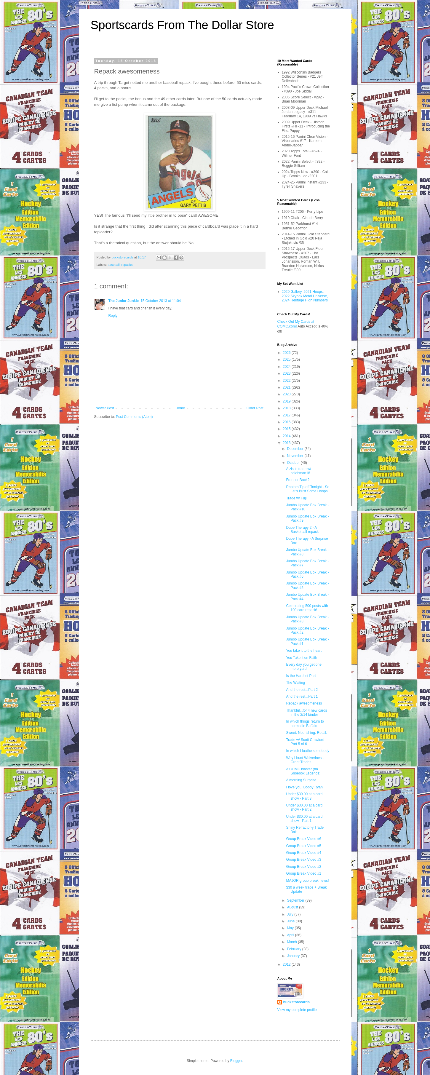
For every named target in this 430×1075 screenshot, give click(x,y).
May (291, 928)
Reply (113, 316)
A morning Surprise (301, 780)
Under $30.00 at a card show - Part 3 (304, 796)
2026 (287, 353)
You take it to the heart (304, 650)
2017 (287, 415)
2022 (287, 380)
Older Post (255, 408)
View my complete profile (297, 1010)
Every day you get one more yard (303, 666)
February (294, 949)
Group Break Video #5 (303, 846)
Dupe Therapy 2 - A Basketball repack (302, 529)
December (295, 449)
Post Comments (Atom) (134, 417)
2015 (287, 429)
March (292, 942)
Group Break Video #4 (303, 853)
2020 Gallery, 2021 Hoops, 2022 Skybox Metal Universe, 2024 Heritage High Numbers (305, 296)
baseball (113, 264)
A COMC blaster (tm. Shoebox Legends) (303, 771)
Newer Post (105, 408)
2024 (287, 367)
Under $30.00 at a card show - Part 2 (304, 807)
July (290, 914)
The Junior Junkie (123, 301)
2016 (287, 422)
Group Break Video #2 (303, 867)
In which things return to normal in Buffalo (305, 723)
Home (180, 408)
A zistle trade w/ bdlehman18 (298, 471)
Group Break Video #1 (303, 873)
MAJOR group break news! (307, 880)
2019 (287, 401)
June (291, 921)
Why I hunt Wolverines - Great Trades (305, 760)
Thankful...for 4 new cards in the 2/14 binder (306, 712)
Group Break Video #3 (303, 859)
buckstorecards (296, 1002)
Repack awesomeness (304, 703)
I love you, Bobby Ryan (304, 787)
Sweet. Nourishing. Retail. (306, 733)
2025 (287, 359)
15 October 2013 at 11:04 (160, 301)
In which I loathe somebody (307, 751)
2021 (287, 387)
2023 (287, 373)
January (293, 956)
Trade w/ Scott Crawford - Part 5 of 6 (306, 742)
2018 (287, 408)
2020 (287, 394)
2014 (287, 436)
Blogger (236, 1061)
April (291, 935)
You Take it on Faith (301, 658)
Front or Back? (297, 480)
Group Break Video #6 (303, 839)
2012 (287, 964)
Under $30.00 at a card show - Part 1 (304, 818)
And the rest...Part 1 (302, 696)
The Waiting (295, 683)
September (296, 900)
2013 (287, 443)
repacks (127, 264)
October (293, 463)
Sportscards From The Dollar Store (182, 24)
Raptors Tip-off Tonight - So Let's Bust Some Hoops (307, 489)
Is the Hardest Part (301, 676)
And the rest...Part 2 (302, 690)
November (295, 456)
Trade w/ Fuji (296, 498)
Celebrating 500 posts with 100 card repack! (307, 608)
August (293, 907)
